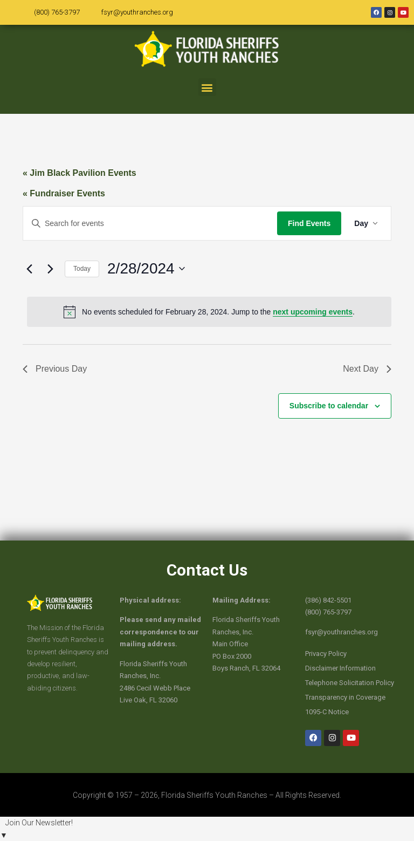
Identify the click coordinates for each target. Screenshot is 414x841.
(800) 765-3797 (57, 12)
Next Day (367, 368)
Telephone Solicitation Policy (349, 683)
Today (82, 268)
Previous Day (55, 368)
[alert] (209, 312)
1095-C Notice (327, 712)
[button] (207, 87)
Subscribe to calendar (328, 405)
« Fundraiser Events (64, 193)
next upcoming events (313, 311)
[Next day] (50, 268)
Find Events (309, 223)
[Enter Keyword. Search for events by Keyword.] (150, 224)
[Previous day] (29, 268)
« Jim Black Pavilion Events (79, 172)
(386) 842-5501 (328, 600)
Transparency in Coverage (345, 697)
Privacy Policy (326, 653)
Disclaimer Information (340, 668)
